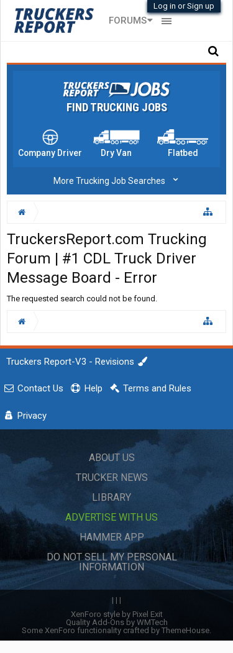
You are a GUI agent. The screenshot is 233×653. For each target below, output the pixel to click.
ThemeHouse (185, 630)
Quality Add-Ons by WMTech (117, 622)
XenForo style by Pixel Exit (117, 614)
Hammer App (112, 537)
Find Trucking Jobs (116, 107)
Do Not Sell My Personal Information (112, 562)
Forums (128, 20)
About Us (112, 457)
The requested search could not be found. (82, 298)
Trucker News (112, 477)
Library (111, 497)
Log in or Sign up (183, 6)
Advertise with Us (111, 517)
